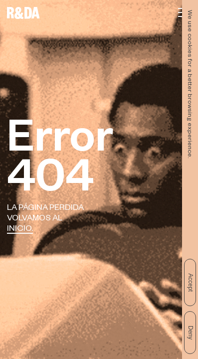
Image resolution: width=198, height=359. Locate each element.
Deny (190, 333)
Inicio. (20, 229)
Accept (190, 282)
